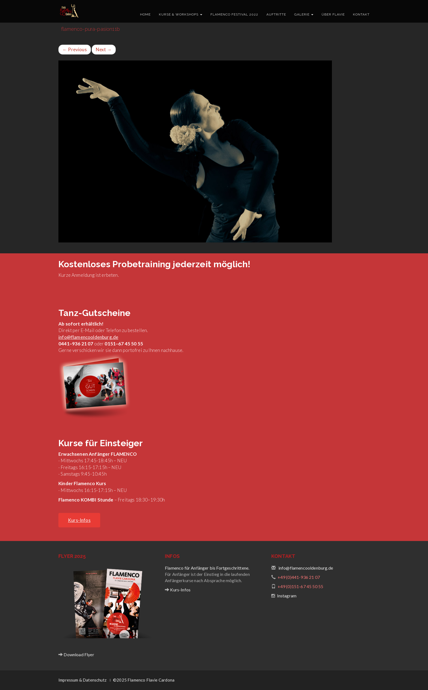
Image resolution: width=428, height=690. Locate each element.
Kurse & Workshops (180, 14)
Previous (75, 49)
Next (104, 49)
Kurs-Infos (180, 589)
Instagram (287, 595)
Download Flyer (78, 654)
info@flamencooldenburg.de (88, 337)
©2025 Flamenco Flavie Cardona (143, 679)
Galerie (303, 14)
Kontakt (361, 14)
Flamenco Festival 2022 (234, 14)
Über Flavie (333, 14)
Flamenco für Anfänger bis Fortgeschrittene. (207, 567)
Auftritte (276, 14)
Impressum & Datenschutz (82, 679)
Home (145, 14)
